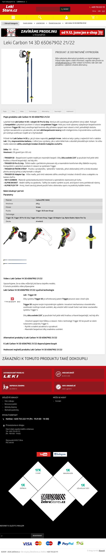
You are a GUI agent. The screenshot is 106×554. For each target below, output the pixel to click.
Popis (5, 111)
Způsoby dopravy (11, 407)
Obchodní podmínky (12, 410)
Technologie (33, 111)
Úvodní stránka (27, 23)
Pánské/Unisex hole (55, 23)
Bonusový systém (11, 404)
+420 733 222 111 (98, 7)
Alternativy (45, 111)
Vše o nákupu (9, 401)
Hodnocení (69, 111)
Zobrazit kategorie (11, 23)
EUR (103, 11)
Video (22, 111)
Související (57, 111)
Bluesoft (102, 551)
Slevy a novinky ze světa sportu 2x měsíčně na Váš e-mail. (19, 530)
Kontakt (58, 401)
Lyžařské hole (40, 23)
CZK (99, 11)
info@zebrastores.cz (63, 63)
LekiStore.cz (21, 2)
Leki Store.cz (9, 9)
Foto (13, 111)
